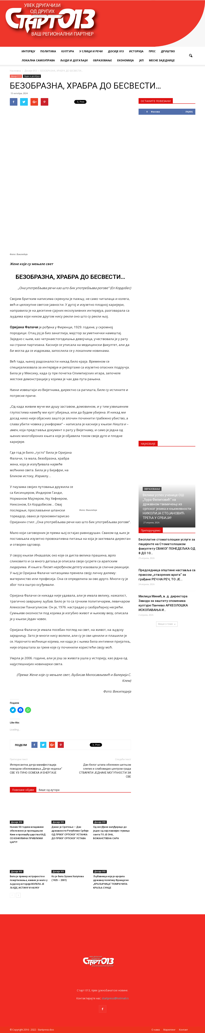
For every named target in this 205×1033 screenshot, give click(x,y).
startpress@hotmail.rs (115, 998)
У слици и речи (91, 51)
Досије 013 (116, 51)
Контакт (183, 1029)
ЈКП (141, 60)
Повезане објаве (23, 790)
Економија (125, 60)
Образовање (102, 60)
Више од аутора (49, 790)
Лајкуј (189, 111)
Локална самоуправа (38, 60)
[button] (190, 55)
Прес (152, 51)
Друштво (168, 51)
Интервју (28, 51)
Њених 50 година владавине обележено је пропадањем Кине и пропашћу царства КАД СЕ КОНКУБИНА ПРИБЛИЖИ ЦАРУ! (28, 834)
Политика (48, 51)
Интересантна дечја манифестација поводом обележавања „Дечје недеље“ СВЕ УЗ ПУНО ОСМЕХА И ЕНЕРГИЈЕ (36, 768)
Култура (67, 51)
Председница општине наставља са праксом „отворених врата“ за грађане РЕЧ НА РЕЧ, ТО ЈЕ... (167, 574)
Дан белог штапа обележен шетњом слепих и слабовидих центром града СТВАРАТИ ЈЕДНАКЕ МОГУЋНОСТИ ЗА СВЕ (105, 770)
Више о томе (166, 624)
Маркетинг (169, 1029)
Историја (136, 51)
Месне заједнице (162, 60)
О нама (155, 1029)
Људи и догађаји (74, 60)
